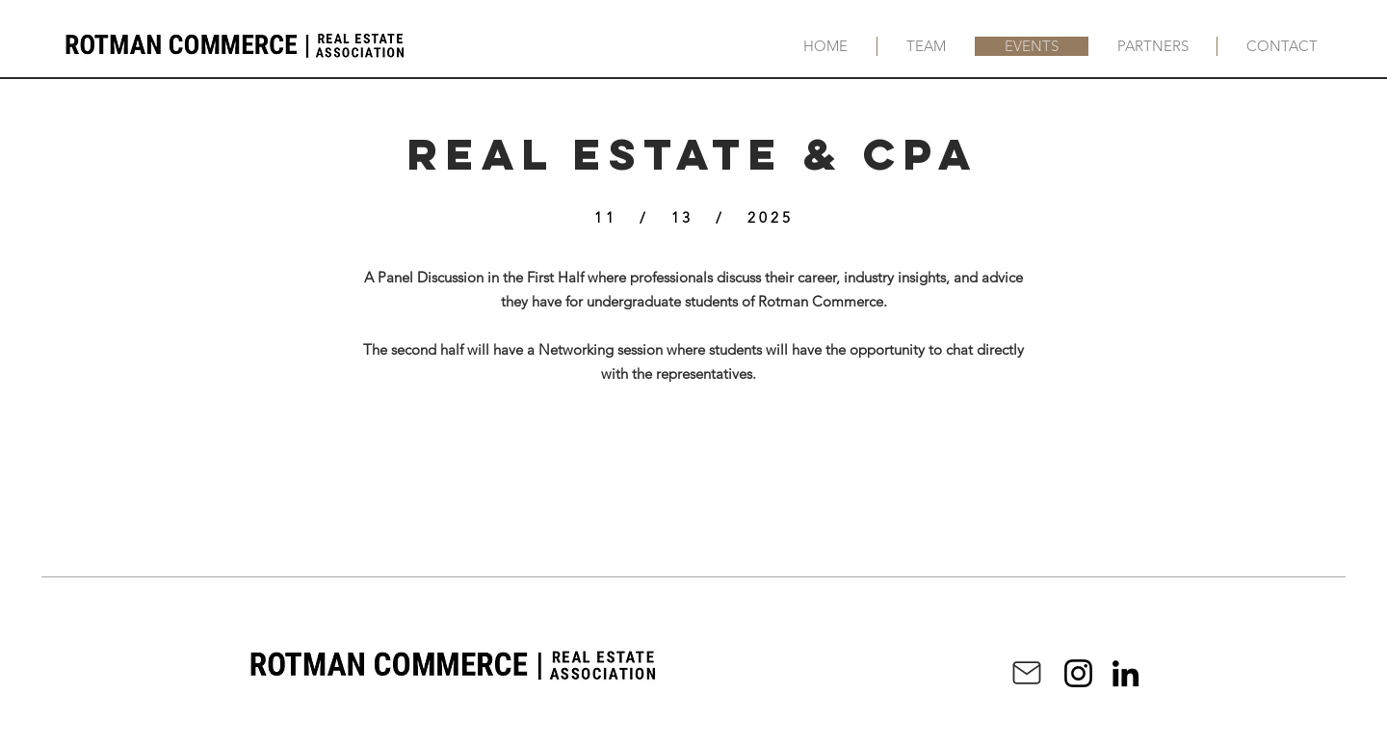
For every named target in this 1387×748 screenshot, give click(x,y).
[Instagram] (1078, 673)
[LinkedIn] (1125, 673)
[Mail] (1027, 673)
